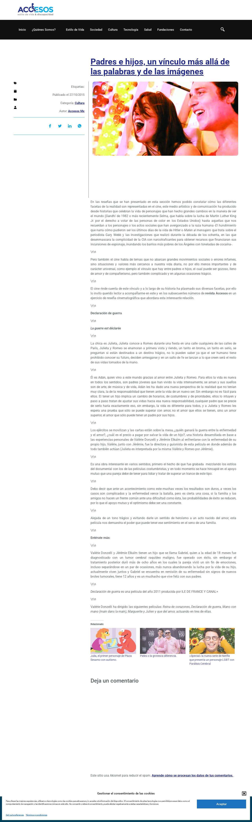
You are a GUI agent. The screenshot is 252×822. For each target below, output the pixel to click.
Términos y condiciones (36, 815)
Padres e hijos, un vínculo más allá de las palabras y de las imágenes (160, 66)
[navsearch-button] (223, 30)
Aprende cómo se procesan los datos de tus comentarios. (192, 775)
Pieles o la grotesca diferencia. (158, 655)
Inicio (22, 29)
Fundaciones (165, 29)
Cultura (113, 29)
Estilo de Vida (75, 29)
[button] (244, 793)
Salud (147, 29)
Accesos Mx (76, 111)
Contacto (186, 29)
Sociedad (96, 29)
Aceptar (221, 804)
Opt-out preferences (15, 815)
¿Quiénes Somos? (45, 29)
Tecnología (130, 29)
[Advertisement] (49, 168)
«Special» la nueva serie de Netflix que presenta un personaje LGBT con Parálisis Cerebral (211, 659)
